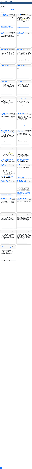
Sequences (6, 9)
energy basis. (9, 46)
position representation (4, 46)
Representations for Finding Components (4, 50)
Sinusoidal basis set (4, 82)
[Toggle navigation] (2, 3)
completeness (9, 26)
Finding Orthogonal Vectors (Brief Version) (22, 66)
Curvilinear (21, 14)
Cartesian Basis (3, 26)
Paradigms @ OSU (6, 1)
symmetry (18, 27)
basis (6, 26)
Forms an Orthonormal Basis (4, 15)
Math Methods (3, 109)
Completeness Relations (3, 33)
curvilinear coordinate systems (24, 27)
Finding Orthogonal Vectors (6, 65)
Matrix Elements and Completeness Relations (21, 82)
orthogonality (6, 27)
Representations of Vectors (19, 50)
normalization (3, 27)
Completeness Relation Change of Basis (21, 33)
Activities (2, 9)
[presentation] (1, 14)
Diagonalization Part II (5, 98)
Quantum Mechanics (7, 109)
